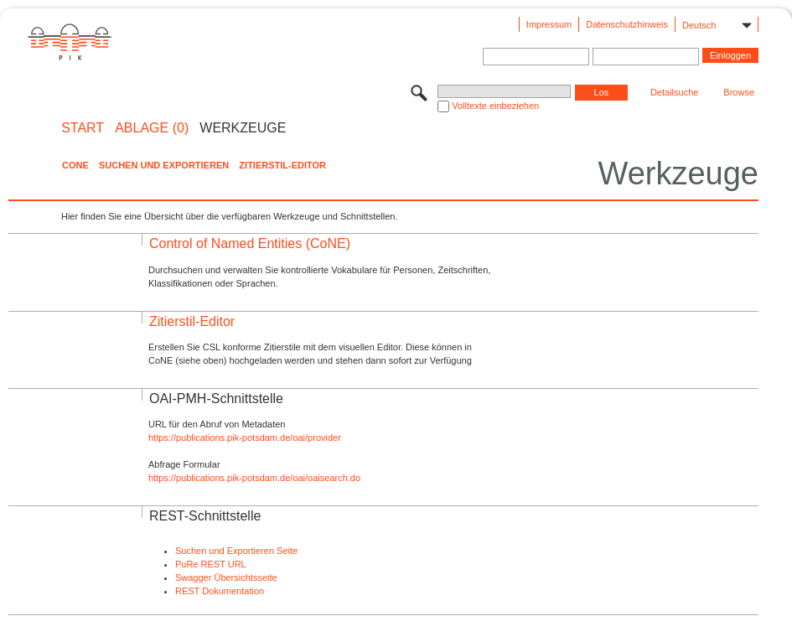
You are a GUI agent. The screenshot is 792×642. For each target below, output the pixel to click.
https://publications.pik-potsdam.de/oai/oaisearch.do (254, 478)
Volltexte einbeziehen (495, 106)
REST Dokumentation (219, 591)
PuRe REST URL (210, 564)
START (82, 128)
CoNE (75, 165)
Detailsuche (674, 92)
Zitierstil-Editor (282, 165)
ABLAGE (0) (152, 128)
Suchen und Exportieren (164, 165)
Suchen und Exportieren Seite (236, 551)
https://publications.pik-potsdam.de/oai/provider (244, 437)
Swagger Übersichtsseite (226, 577)
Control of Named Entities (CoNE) (249, 243)
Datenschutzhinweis (627, 24)
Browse (738, 92)
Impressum (549, 24)
